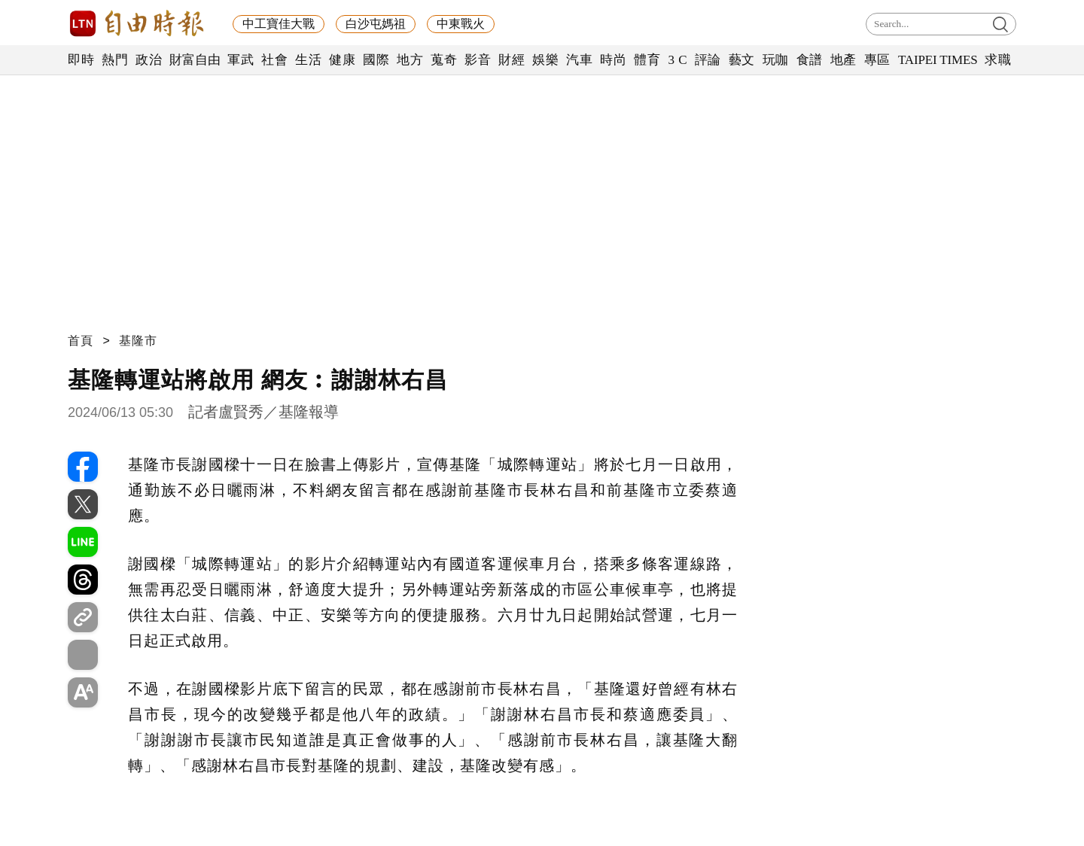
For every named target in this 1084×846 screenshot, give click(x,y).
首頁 (80, 340)
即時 (81, 60)
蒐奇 (444, 60)
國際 (376, 60)
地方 (410, 60)
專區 (877, 60)
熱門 (115, 60)
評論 (708, 60)
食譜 (809, 60)
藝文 (742, 60)
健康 (342, 60)
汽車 (579, 60)
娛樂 (545, 60)
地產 (843, 60)
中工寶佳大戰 (278, 23)
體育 (647, 60)
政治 (149, 60)
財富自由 (194, 60)
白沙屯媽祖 (376, 23)
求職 (998, 60)
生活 (308, 60)
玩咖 (776, 60)
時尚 (613, 60)
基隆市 (138, 340)
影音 (477, 60)
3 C (677, 60)
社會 (274, 60)
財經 (511, 60)
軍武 (240, 60)
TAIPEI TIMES (937, 60)
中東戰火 (461, 23)
